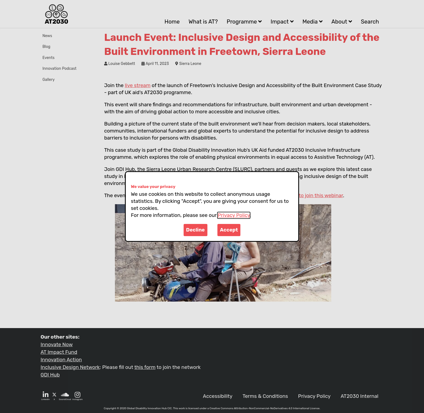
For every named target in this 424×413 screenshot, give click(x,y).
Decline (195, 230)
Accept (229, 230)
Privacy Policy (234, 215)
